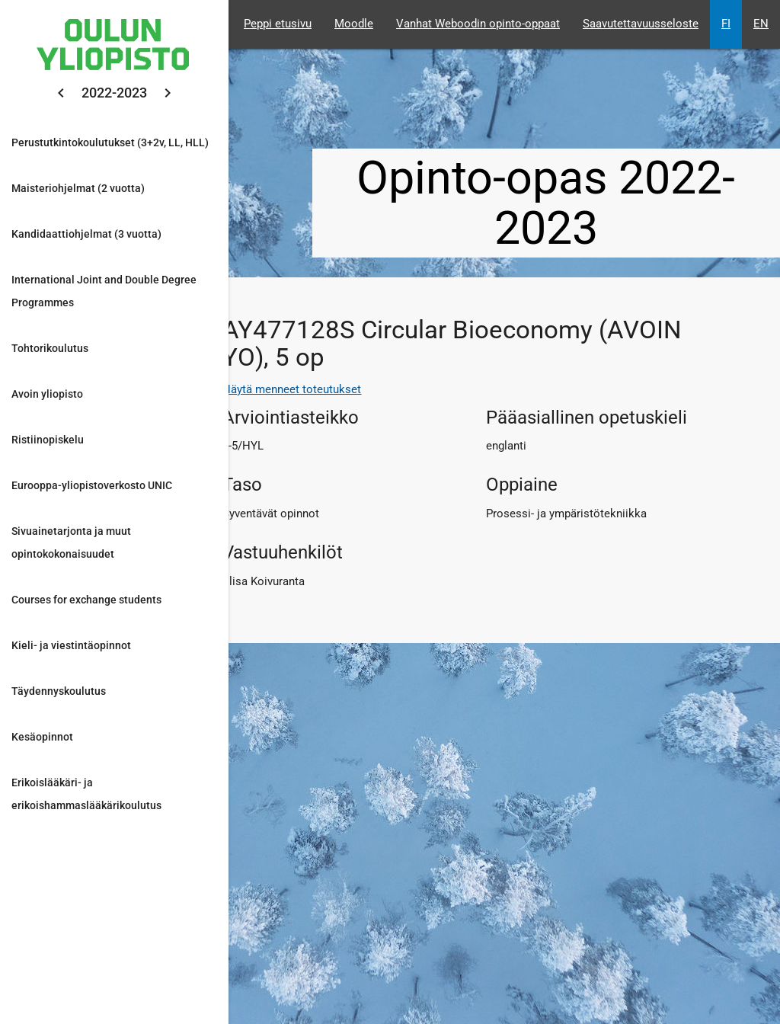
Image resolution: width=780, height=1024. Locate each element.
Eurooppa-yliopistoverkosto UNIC (91, 485)
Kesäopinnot (42, 737)
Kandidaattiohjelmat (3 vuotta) (86, 234)
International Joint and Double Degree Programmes (104, 291)
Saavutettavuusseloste (640, 24)
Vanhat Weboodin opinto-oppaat (478, 24)
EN (761, 24)
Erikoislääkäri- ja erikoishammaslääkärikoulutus (86, 793)
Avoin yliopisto (47, 394)
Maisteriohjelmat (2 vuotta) (78, 188)
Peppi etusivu (278, 24)
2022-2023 (114, 93)
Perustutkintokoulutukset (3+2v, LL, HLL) (110, 142)
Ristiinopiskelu (47, 440)
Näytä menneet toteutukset (291, 389)
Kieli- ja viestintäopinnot (71, 645)
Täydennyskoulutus (58, 691)
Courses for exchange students (86, 600)
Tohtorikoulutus (49, 348)
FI (725, 24)
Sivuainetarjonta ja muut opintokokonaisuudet (71, 542)
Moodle (353, 24)
